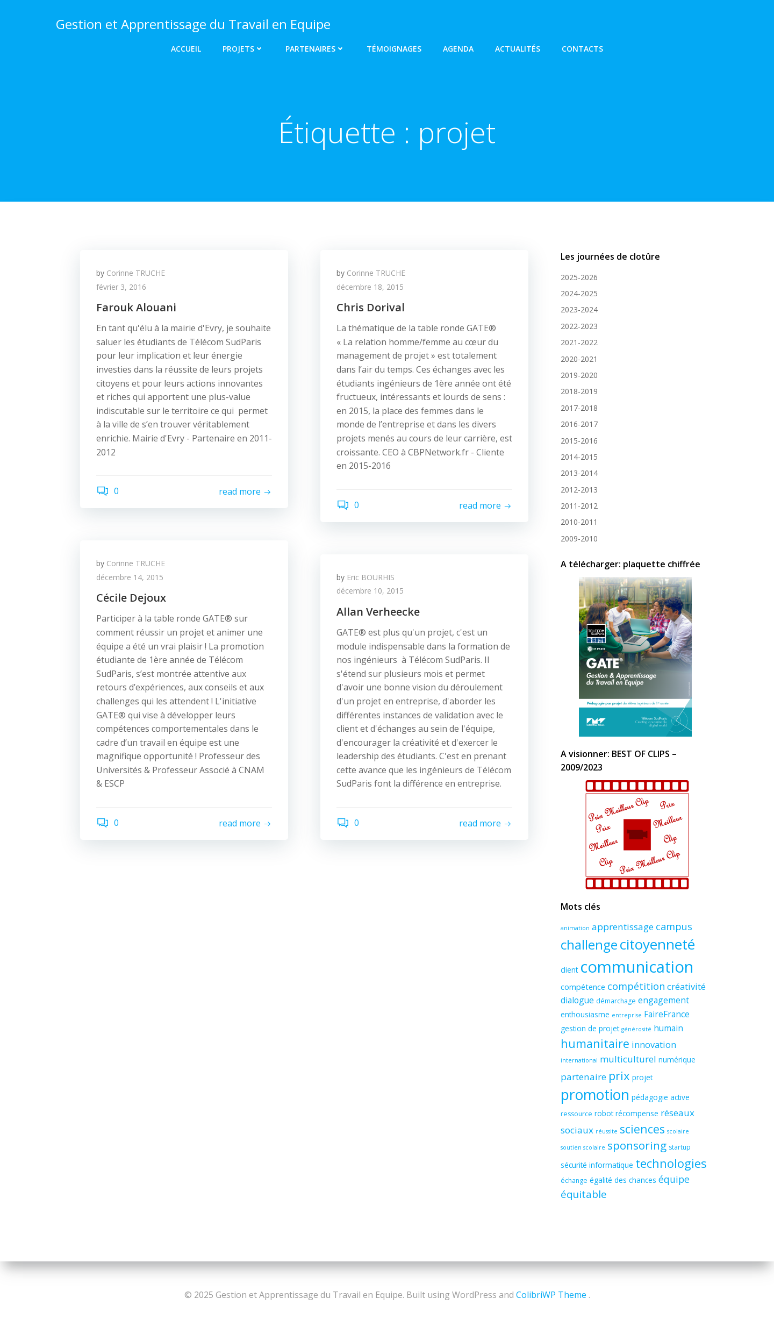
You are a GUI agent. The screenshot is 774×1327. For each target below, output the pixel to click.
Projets (243, 49)
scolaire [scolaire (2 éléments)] (678, 1131)
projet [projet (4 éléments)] (642, 1077)
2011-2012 (579, 506)
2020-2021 (579, 359)
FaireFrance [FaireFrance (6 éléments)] (667, 1014)
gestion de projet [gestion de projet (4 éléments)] (590, 1028)
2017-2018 (579, 408)
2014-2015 (579, 457)
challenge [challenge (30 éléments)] (589, 944)
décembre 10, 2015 (370, 591)
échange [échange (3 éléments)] (574, 1180)
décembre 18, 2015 (370, 287)
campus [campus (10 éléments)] (674, 926)
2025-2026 (579, 277)
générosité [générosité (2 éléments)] (636, 1029)
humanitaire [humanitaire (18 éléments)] (595, 1043)
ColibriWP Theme (551, 1295)
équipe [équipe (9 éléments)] (674, 1179)
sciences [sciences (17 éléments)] (642, 1129)
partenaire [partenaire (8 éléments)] (583, 1077)
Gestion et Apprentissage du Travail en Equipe (193, 24)
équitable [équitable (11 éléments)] (584, 1194)
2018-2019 (579, 391)
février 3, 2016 (121, 287)
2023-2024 (579, 309)
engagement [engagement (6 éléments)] (663, 1000)
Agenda (458, 49)
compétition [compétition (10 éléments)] (636, 986)
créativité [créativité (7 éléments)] (686, 987)
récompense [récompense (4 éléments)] (636, 1113)
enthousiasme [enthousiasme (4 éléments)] (585, 1014)
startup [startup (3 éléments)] (680, 1147)
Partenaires (315, 49)
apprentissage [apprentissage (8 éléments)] (623, 927)
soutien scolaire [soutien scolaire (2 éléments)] (583, 1147)
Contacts (582, 49)
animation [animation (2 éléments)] (575, 928)
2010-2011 (579, 522)
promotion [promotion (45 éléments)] (595, 1094)
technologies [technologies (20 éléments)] (671, 1163)
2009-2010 (579, 538)
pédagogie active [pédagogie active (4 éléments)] (661, 1097)
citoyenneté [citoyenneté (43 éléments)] (657, 944)
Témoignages (394, 49)
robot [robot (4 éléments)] (603, 1113)
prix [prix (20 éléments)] (619, 1075)
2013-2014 (579, 473)
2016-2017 (579, 424)
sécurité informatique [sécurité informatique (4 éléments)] (597, 1165)
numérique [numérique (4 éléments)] (677, 1059)
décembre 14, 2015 (129, 577)
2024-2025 (579, 293)
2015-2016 (579, 441)
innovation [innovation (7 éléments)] (654, 1045)
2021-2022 (579, 342)
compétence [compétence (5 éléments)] (583, 986)
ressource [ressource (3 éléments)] (576, 1113)
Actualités (517, 49)
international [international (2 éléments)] (579, 1060)
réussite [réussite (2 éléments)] (607, 1131)
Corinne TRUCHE (135, 273)
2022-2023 (579, 326)
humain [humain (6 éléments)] (668, 1028)
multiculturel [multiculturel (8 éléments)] (628, 1059)
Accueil (186, 49)
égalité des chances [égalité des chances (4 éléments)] (623, 1180)
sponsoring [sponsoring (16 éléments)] (636, 1145)
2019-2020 (579, 375)
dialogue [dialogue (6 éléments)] (577, 1000)
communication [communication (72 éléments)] (636, 967)
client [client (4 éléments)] (569, 970)
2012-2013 (579, 489)
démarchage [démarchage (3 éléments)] (616, 1000)
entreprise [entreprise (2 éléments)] (627, 1015)
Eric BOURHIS (371, 577)
